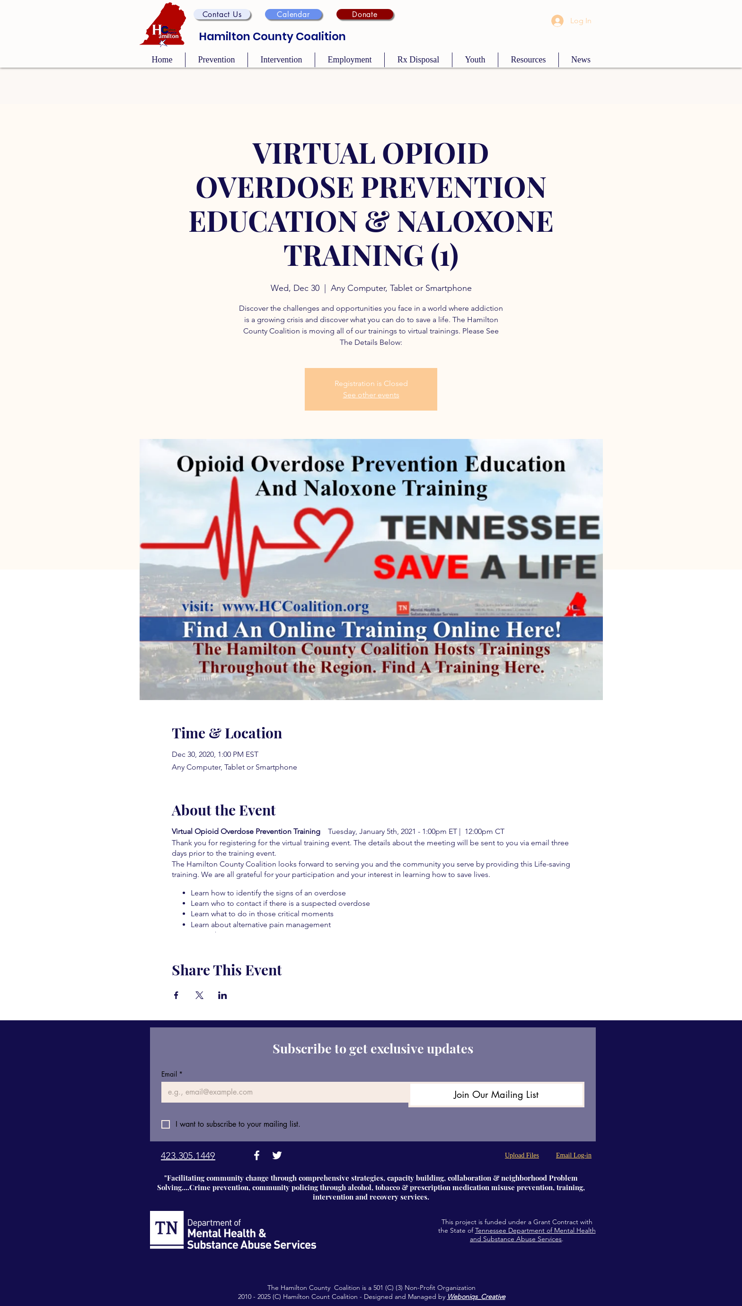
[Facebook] (256, 1155)
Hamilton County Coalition (272, 36)
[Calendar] (293, 14)
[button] (222, 14)
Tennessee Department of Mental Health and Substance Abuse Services (533, 1234)
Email (172, 1074)
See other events (371, 394)
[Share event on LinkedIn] (222, 995)
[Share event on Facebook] (176, 995)
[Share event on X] (199, 995)
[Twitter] (277, 1155)
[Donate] (364, 14)
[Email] (282, 1092)
